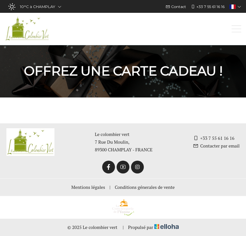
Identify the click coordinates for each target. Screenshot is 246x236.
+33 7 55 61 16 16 (213, 138)
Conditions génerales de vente (145, 187)
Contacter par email (216, 146)
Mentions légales (88, 187)
